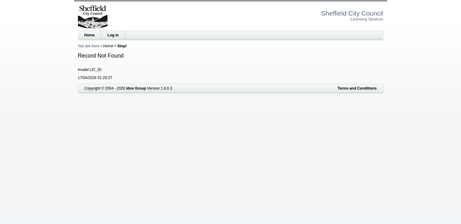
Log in (113, 35)
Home (89, 35)
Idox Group (136, 88)
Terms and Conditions (357, 88)
